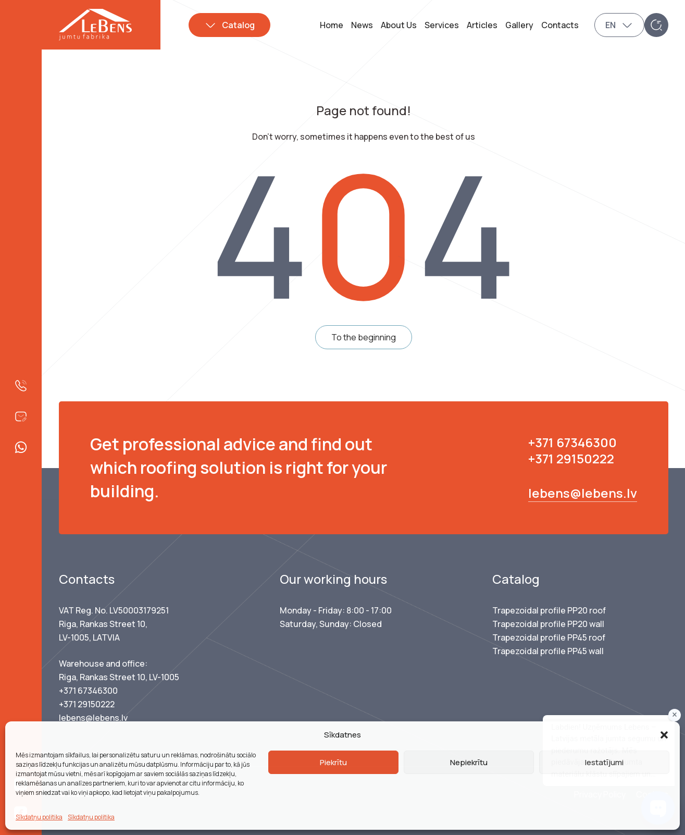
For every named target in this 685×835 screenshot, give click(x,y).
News (362, 25)
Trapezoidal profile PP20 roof (549, 610)
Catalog (238, 25)
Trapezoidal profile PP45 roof (548, 637)
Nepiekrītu (469, 762)
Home (331, 25)
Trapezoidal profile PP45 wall (548, 651)
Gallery (519, 25)
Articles (482, 25)
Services (442, 25)
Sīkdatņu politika (39, 817)
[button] (664, 735)
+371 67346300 (572, 442)
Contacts (560, 25)
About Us (399, 25)
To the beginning (363, 337)
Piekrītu (333, 762)
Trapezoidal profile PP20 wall (548, 624)
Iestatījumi (604, 762)
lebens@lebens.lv (582, 492)
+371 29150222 (571, 458)
